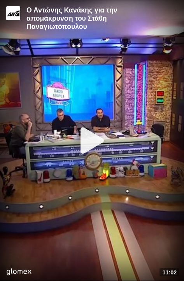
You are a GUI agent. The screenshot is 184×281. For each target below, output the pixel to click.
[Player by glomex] (19, 272)
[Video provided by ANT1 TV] (13, 13)
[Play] (92, 140)
